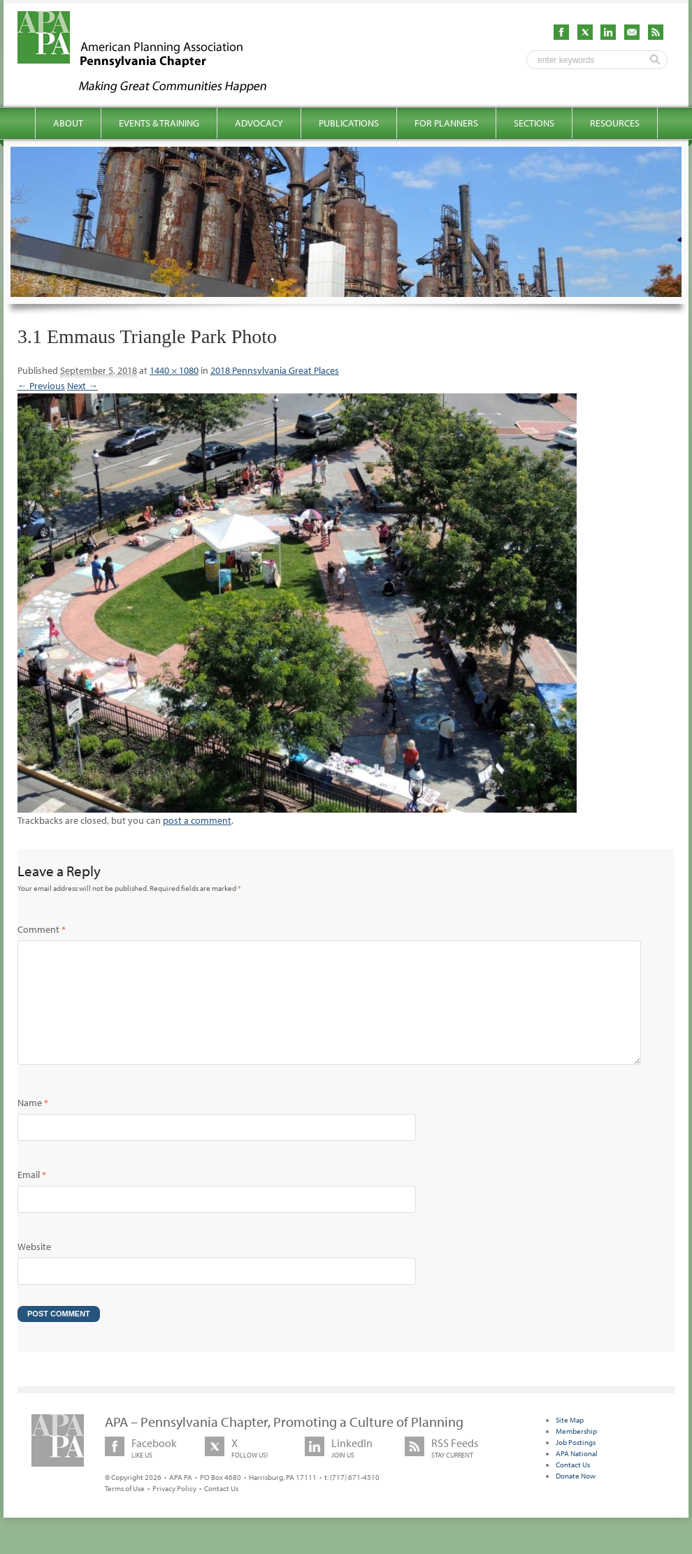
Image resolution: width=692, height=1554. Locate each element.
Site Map (570, 1442)
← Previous (41, 385)
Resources (615, 123)
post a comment (197, 820)
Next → (82, 385)
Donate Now (576, 1498)
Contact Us (221, 1511)
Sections (534, 123)
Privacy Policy (174, 1511)
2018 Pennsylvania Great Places (274, 370)
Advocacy (259, 123)
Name (32, 1125)
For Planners (446, 123)
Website (34, 1269)
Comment (41, 929)
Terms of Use (125, 1511)
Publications (349, 123)
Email (31, 1197)
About (68, 123)
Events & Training (159, 123)
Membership (576, 1453)
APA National (577, 1476)
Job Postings (576, 1464)
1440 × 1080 (174, 370)
